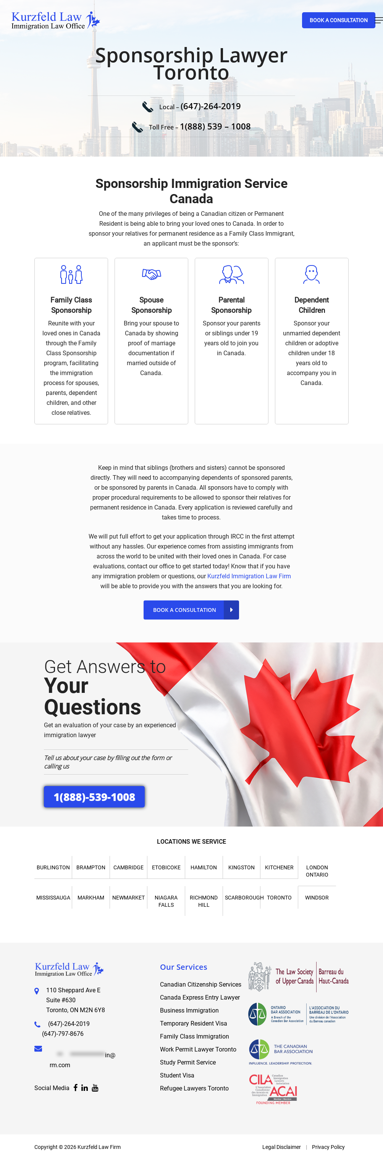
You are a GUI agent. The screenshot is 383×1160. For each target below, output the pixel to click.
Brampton (90, 867)
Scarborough (244, 898)
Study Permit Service (188, 1062)
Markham (91, 898)
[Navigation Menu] (379, 20)
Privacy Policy (328, 1147)
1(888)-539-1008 (94, 797)
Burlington (53, 867)
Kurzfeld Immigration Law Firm (249, 576)
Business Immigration (189, 1010)
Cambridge (128, 867)
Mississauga (53, 898)
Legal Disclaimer (281, 1147)
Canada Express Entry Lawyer (200, 997)
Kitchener (279, 867)
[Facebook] (75, 1088)
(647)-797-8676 (63, 1033)
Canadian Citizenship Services (200, 984)
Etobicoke (166, 867)
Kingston (241, 867)
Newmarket (128, 898)
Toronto (279, 898)
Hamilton (204, 867)
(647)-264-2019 (211, 106)
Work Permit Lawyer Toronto (198, 1049)
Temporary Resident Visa (193, 1023)
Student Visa (177, 1075)
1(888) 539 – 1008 (215, 126)
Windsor (317, 898)
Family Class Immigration (194, 1036)
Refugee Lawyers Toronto (194, 1088)
